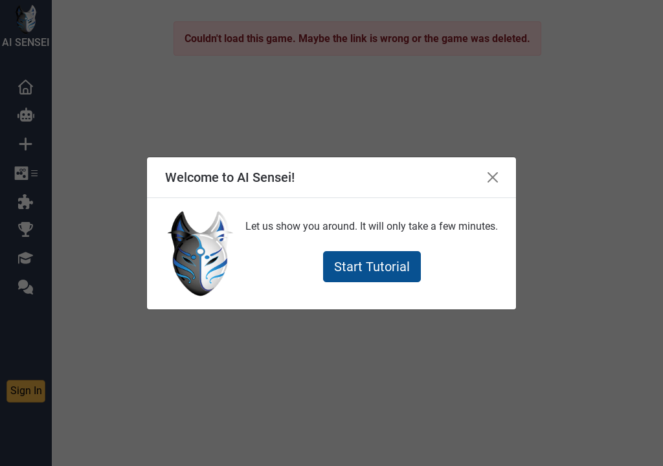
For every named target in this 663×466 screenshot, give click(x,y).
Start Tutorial (372, 266)
